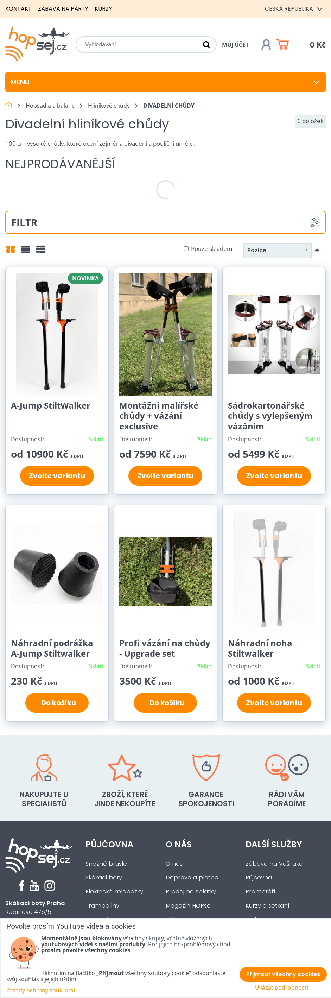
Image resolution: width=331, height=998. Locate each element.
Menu (165, 82)
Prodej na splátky (191, 892)
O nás (179, 844)
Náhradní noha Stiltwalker (260, 648)
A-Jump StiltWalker (50, 405)
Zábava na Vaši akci (275, 864)
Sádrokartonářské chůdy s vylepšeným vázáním (270, 415)
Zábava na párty (63, 9)
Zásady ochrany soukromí (40, 990)
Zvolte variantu (57, 476)
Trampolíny (102, 906)
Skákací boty (103, 877)
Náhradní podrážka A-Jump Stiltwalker (52, 648)
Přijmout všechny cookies (283, 974)
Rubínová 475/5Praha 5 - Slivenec (35, 912)
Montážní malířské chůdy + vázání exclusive (158, 415)
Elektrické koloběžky (114, 892)
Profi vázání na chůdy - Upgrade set (164, 648)
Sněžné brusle (106, 864)
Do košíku (57, 703)
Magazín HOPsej (189, 906)
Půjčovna (109, 844)
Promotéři (260, 892)
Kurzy (103, 9)
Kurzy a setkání (267, 906)
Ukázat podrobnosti (281, 988)
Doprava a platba (192, 877)
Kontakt (18, 9)
